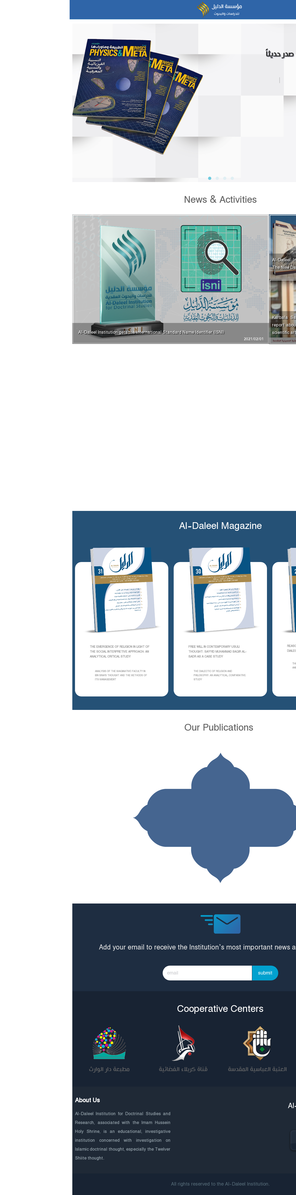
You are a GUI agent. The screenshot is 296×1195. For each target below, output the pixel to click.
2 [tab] (146, 178)
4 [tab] (161, 178)
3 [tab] (153, 178)
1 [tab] (138, 178)
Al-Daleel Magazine (148, 526)
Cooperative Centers (148, 1009)
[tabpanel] (148, 97)
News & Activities (148, 200)
